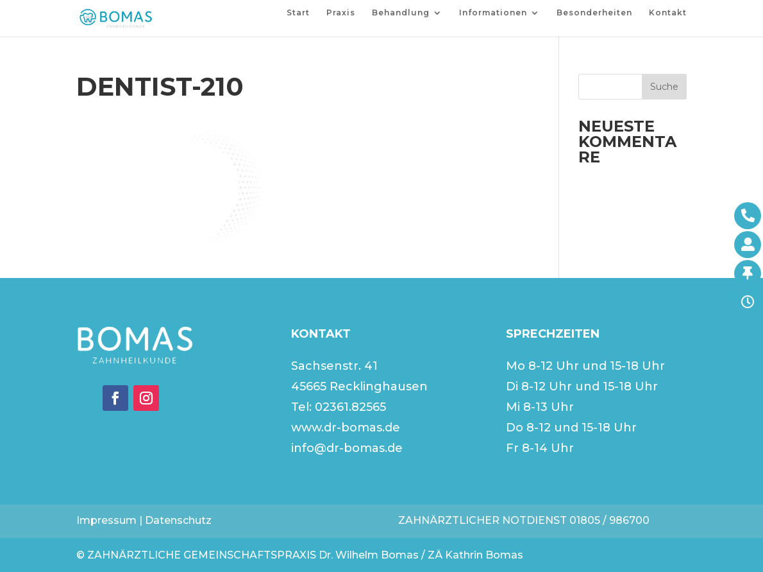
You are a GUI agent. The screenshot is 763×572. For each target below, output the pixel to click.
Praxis (340, 12)
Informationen (493, 12)
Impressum (106, 520)
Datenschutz (178, 520)
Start (298, 12)
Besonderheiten (594, 12)
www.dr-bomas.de (345, 427)
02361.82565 (350, 407)
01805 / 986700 (609, 520)
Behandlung (401, 12)
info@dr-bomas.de (347, 448)
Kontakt (668, 12)
